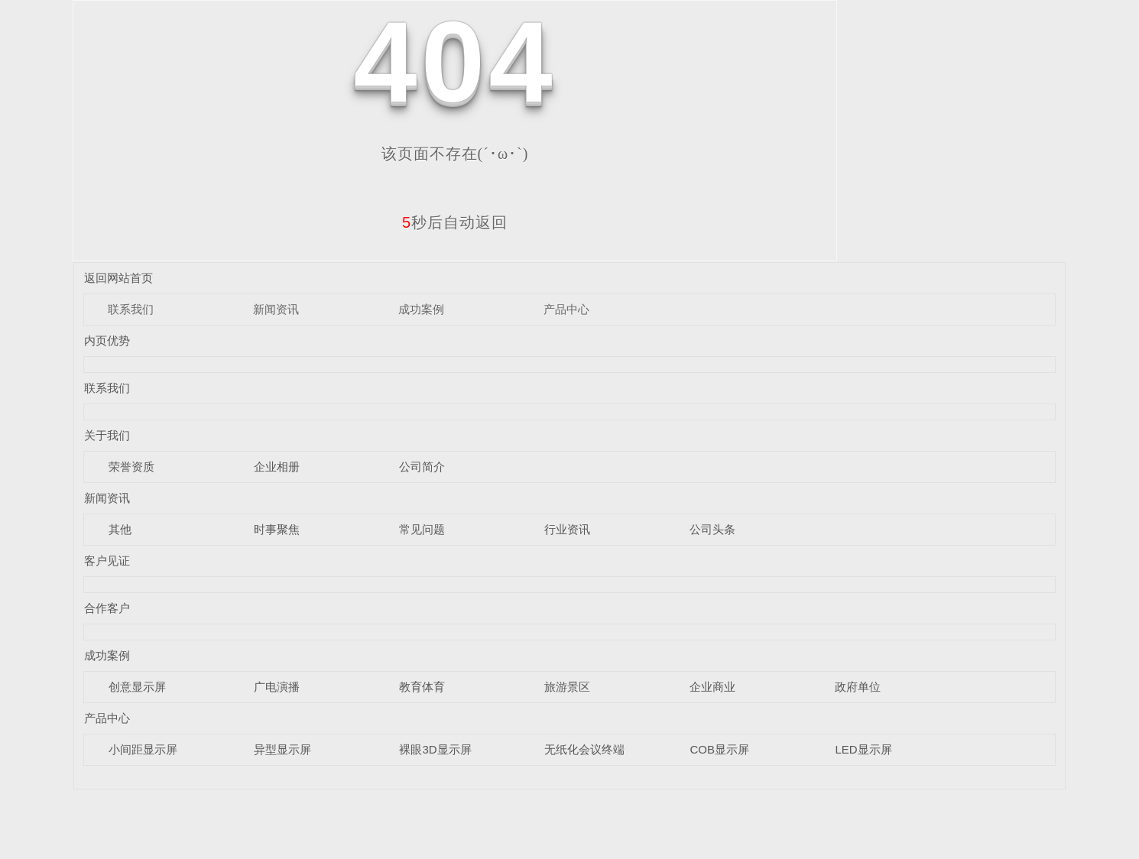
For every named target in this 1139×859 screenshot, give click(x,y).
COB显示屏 (719, 749)
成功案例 (421, 309)
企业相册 (277, 466)
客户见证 (107, 560)
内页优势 (107, 340)
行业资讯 (567, 529)
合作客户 (107, 607)
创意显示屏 (137, 686)
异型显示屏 (282, 749)
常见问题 (422, 529)
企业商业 (712, 686)
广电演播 (277, 686)
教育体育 (422, 686)
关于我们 (107, 435)
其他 (120, 529)
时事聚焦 (277, 529)
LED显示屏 (863, 749)
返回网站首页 (118, 277)
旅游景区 (567, 686)
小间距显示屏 (143, 749)
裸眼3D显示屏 (435, 749)
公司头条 (712, 529)
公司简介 (422, 466)
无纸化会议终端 (584, 749)
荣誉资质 (131, 466)
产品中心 (566, 309)
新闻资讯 (276, 309)
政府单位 (858, 686)
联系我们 (131, 309)
